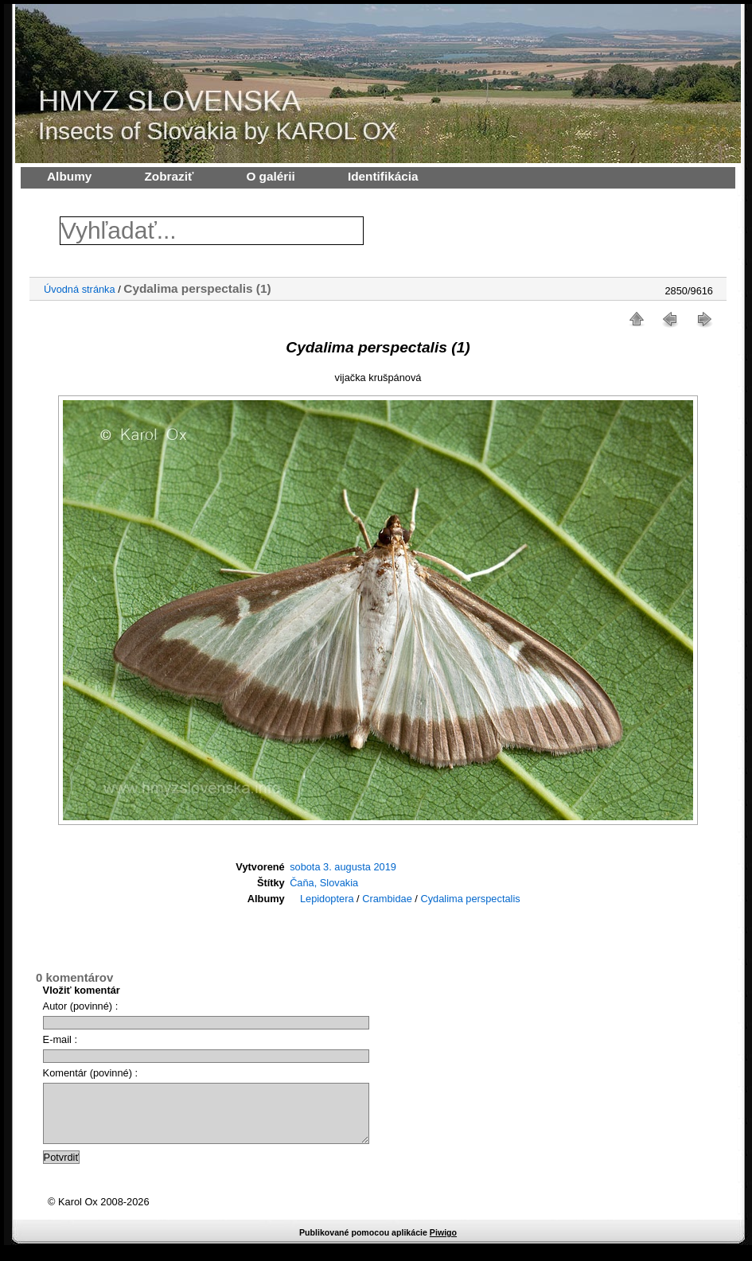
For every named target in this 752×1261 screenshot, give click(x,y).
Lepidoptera (327, 899)
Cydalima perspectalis (470, 899)
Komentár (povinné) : (90, 1073)
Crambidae (387, 899)
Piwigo (443, 1244)
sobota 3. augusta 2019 (343, 867)
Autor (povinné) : (81, 1006)
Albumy (69, 176)
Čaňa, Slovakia (324, 883)
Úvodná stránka (79, 289)
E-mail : (60, 1039)
